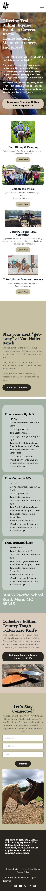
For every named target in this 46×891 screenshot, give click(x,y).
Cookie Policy (23, 872)
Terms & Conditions (30, 869)
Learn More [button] (23, 159)
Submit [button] (23, 763)
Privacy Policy (12, 869)
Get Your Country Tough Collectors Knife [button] (23, 656)
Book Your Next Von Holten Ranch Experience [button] (23, 104)
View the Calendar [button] (16, 387)
